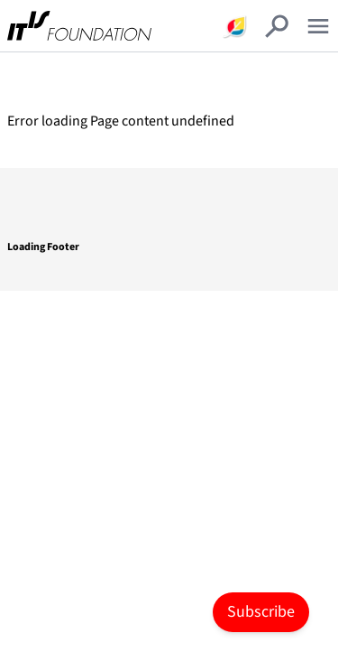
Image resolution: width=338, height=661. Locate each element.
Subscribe (261, 611)
